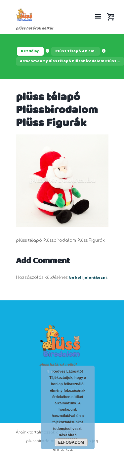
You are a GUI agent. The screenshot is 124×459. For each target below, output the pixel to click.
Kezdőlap (30, 51)
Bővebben (68, 435)
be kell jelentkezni (88, 278)
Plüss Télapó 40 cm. (75, 51)
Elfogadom (71, 442)
